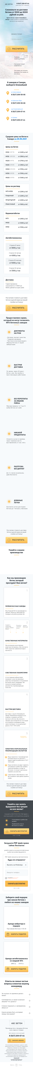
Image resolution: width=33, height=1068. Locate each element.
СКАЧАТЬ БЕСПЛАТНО (16, 883)
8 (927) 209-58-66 (18, 94)
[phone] (16, 873)
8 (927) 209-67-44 (23, 3)
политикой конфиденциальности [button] (13, 878)
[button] (16, 49)
